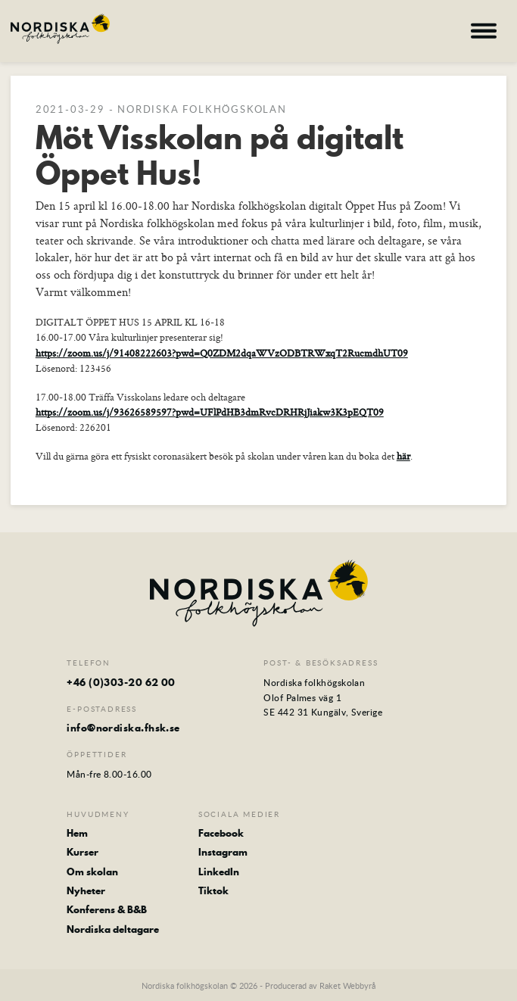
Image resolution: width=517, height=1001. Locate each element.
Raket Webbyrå (347, 985)
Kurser (82, 852)
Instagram (223, 852)
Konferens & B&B (107, 909)
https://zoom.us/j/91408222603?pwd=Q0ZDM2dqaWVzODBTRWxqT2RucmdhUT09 (222, 353)
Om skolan (92, 871)
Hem (77, 833)
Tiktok (213, 890)
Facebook (221, 833)
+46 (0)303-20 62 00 (121, 682)
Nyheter (86, 890)
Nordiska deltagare (113, 929)
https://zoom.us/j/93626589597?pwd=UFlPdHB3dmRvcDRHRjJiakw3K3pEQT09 (210, 412)
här (403, 456)
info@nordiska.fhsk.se (123, 727)
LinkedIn (218, 871)
